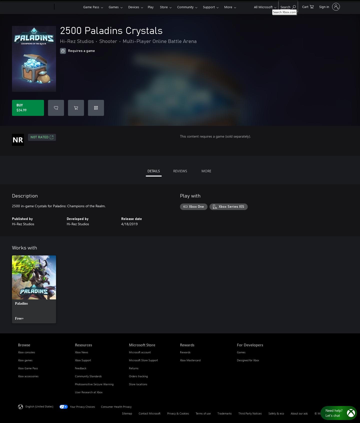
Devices (133, 7)
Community (185, 7)
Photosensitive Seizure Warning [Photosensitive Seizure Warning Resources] (94, 384)
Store (164, 7)
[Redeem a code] (96, 108)
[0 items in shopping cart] (308, 6)
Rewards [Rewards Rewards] (185, 352)
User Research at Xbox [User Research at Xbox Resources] (88, 392)
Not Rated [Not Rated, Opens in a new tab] (42, 137)
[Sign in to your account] (329, 7)
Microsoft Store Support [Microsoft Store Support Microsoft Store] (143, 360)
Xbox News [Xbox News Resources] (81, 352)
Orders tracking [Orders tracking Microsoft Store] (138, 376)
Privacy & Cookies (178, 413)
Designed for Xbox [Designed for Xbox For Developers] (248, 360)
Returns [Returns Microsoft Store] (133, 368)
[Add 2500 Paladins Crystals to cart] (76, 108)
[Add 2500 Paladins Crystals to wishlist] (56, 108)
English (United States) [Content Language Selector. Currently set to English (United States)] (39, 406)
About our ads (299, 413)
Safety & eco (276, 413)
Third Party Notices (250, 413)
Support (209, 7)
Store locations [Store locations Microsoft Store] (138, 384)
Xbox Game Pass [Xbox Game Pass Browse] (28, 368)
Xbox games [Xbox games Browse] (25, 360)
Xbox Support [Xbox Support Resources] (83, 360)
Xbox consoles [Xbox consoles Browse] (26, 352)
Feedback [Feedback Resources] (80, 368)
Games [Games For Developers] (241, 352)
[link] (34, 289)
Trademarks (225, 413)
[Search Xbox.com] (288, 6)
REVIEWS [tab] (180, 171)
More (228, 7)
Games (114, 7)
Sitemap (127, 413)
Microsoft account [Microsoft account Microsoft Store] (140, 352)
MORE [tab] (206, 171)
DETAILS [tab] (154, 171)
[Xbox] (68, 7)
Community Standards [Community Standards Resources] (88, 376)
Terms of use (203, 413)
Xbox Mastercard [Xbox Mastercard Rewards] (190, 360)
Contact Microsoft (149, 413)
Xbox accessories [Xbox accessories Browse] (28, 376)
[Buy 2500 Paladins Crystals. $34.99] (28, 108)
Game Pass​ (91, 7)
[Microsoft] (35, 7)
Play (151, 7)
